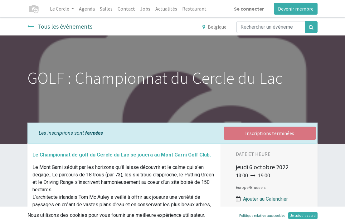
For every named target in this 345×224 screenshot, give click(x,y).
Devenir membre (295, 9)
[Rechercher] (311, 27)
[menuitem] (86, 8)
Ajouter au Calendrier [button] (265, 199)
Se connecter (249, 9)
